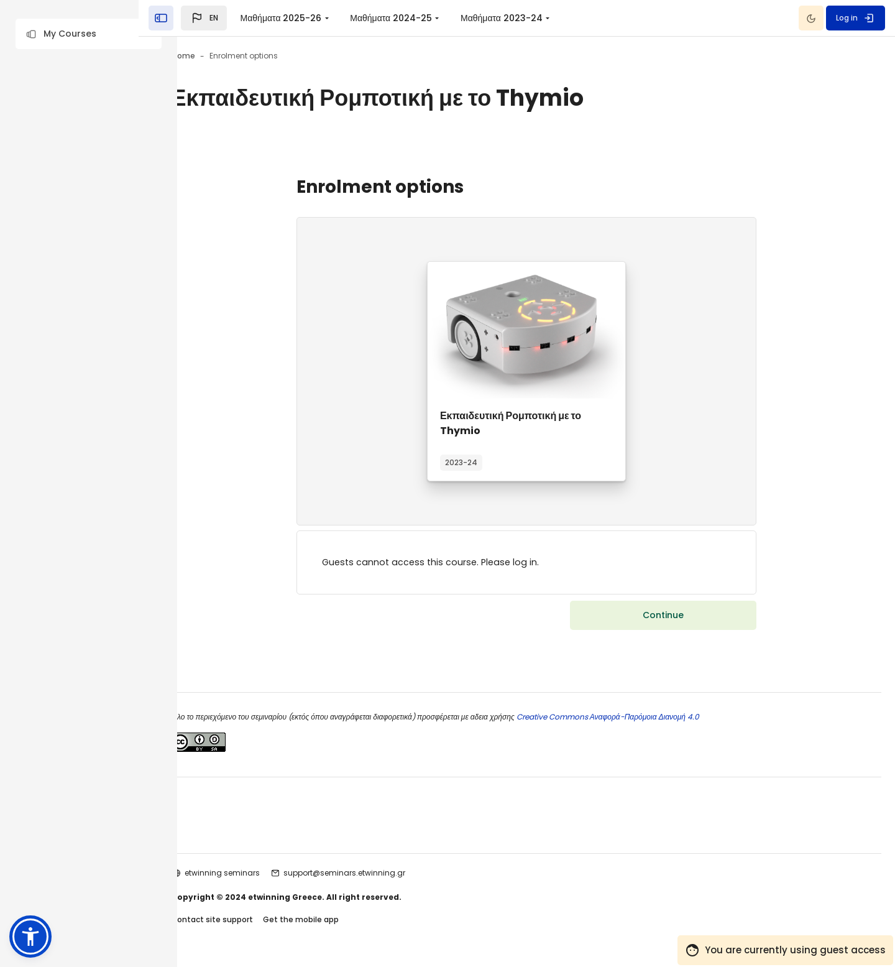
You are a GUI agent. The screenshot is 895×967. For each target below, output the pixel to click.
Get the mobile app (357, 922)
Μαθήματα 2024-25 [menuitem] (429, 18)
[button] (88, 34)
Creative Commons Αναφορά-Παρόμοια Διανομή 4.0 (662, 718)
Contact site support (268, 922)
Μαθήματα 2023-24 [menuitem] (540, 18)
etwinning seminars (278, 874)
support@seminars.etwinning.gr (400, 874)
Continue (673, 617)
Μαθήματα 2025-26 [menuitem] (319, 18)
